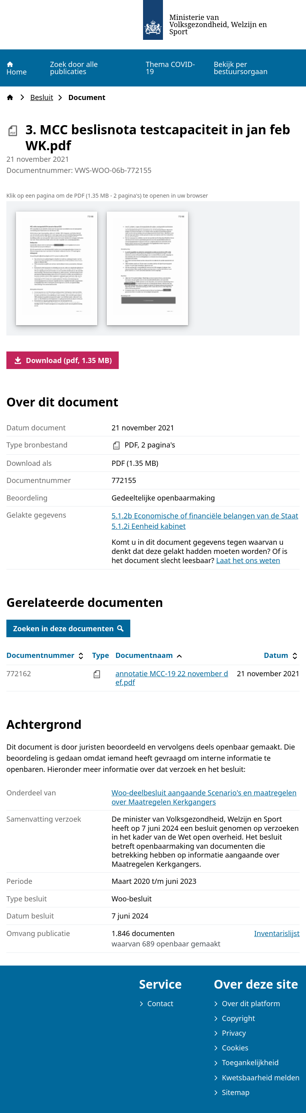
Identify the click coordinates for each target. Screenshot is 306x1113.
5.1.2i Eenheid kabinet (149, 526)
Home (16, 68)
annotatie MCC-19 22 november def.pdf (172, 678)
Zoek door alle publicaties (74, 67)
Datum (281, 655)
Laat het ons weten (248, 560)
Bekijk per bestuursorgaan (240, 67)
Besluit (44, 97)
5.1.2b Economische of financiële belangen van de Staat (205, 515)
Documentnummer (46, 655)
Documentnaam (149, 655)
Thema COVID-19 (170, 67)
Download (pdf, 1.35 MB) (62, 360)
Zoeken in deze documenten (68, 628)
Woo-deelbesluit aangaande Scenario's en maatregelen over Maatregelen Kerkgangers (204, 797)
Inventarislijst (277, 933)
